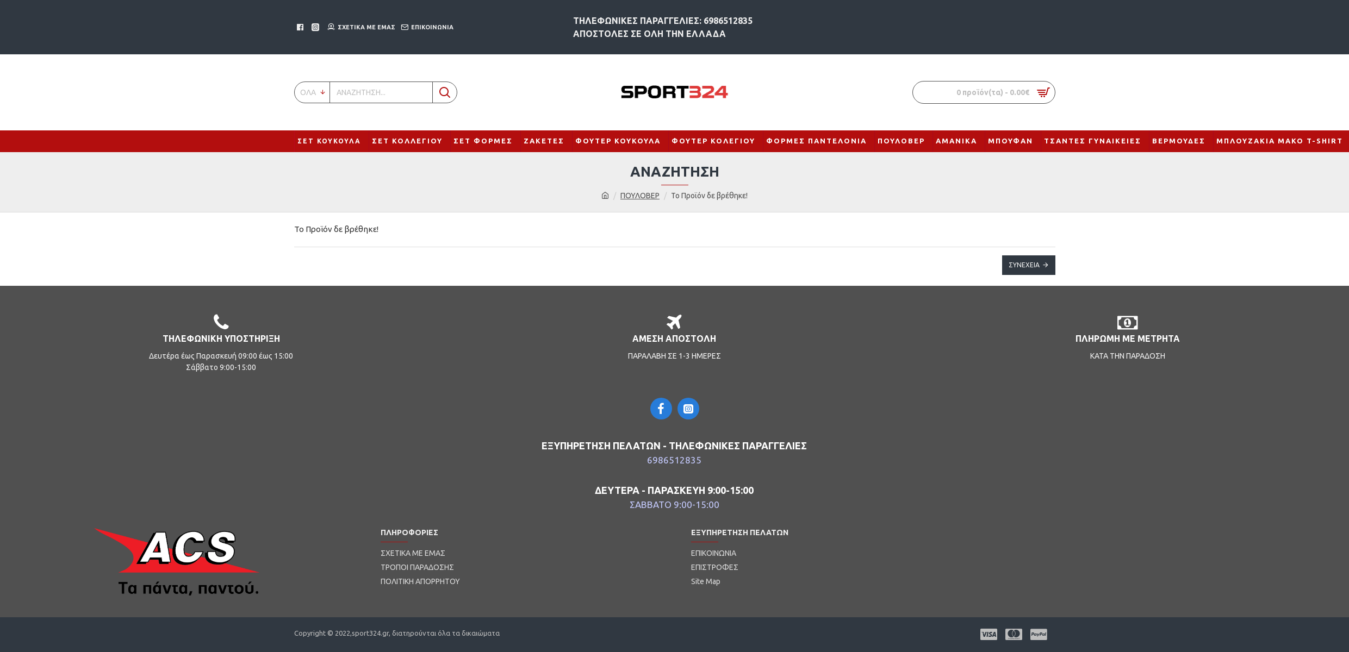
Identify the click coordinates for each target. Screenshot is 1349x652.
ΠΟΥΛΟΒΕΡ (640, 195)
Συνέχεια (1024, 264)
